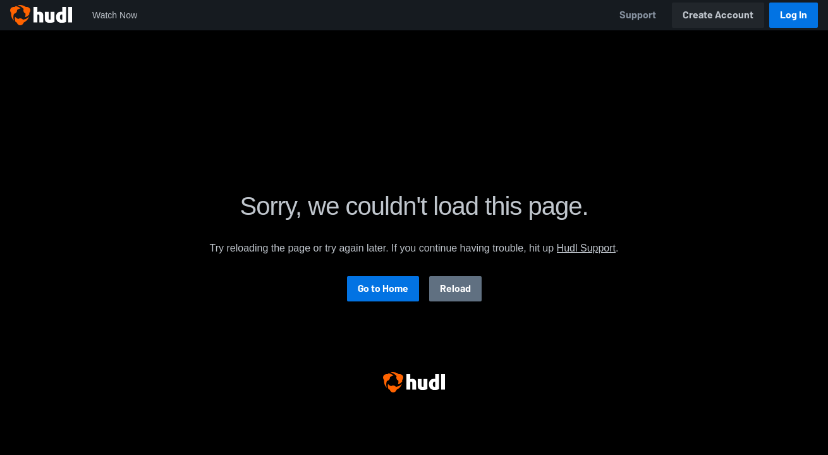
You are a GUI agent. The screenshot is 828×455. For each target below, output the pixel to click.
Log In (793, 14)
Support (637, 14)
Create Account (718, 14)
